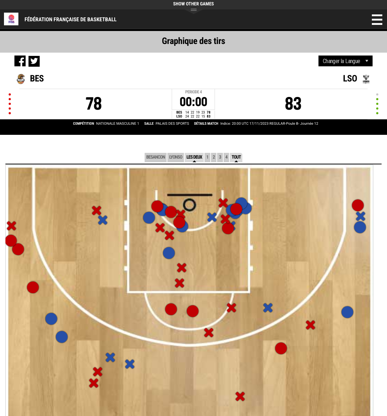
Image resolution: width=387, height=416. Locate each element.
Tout (236, 157)
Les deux (194, 157)
